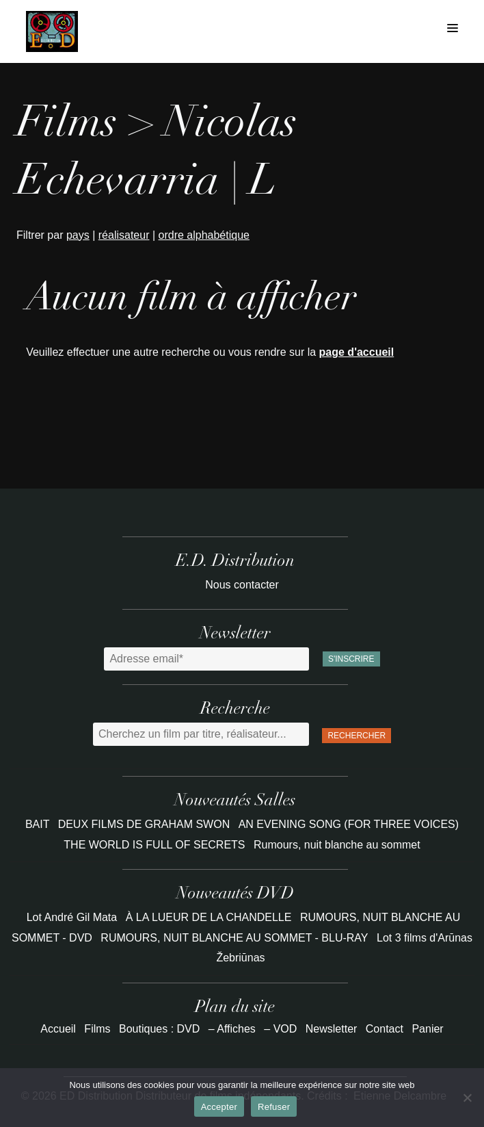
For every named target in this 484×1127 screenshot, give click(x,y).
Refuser (274, 1107)
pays (78, 235)
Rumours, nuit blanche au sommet (337, 845)
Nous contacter (242, 585)
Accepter (219, 1107)
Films (97, 1029)
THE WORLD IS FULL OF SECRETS (156, 845)
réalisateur (124, 235)
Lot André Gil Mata (72, 917)
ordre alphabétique (204, 235)
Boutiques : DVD (159, 1029)
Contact (384, 1029)
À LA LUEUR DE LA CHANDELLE (209, 917)
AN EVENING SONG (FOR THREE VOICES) (349, 824)
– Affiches (232, 1029)
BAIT (39, 824)
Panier (427, 1029)
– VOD (280, 1029)
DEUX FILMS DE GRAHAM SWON (145, 824)
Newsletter (332, 1029)
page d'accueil (356, 352)
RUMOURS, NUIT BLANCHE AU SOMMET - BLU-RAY (234, 938)
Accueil (58, 1029)
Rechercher (356, 735)
